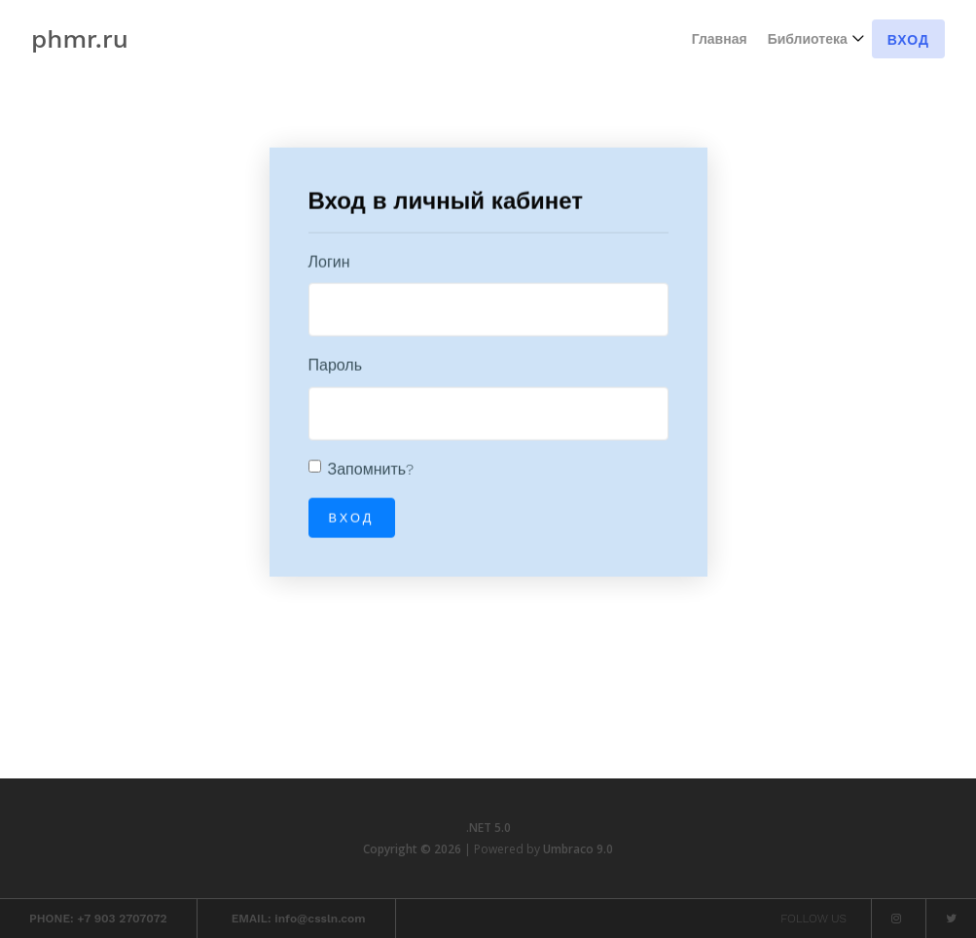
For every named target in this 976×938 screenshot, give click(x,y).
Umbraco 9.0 (578, 849)
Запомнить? (371, 469)
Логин (329, 262)
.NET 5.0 (488, 827)
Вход (908, 40)
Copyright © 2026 (413, 849)
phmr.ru (79, 39)
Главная (719, 39)
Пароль (335, 366)
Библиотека (808, 39)
